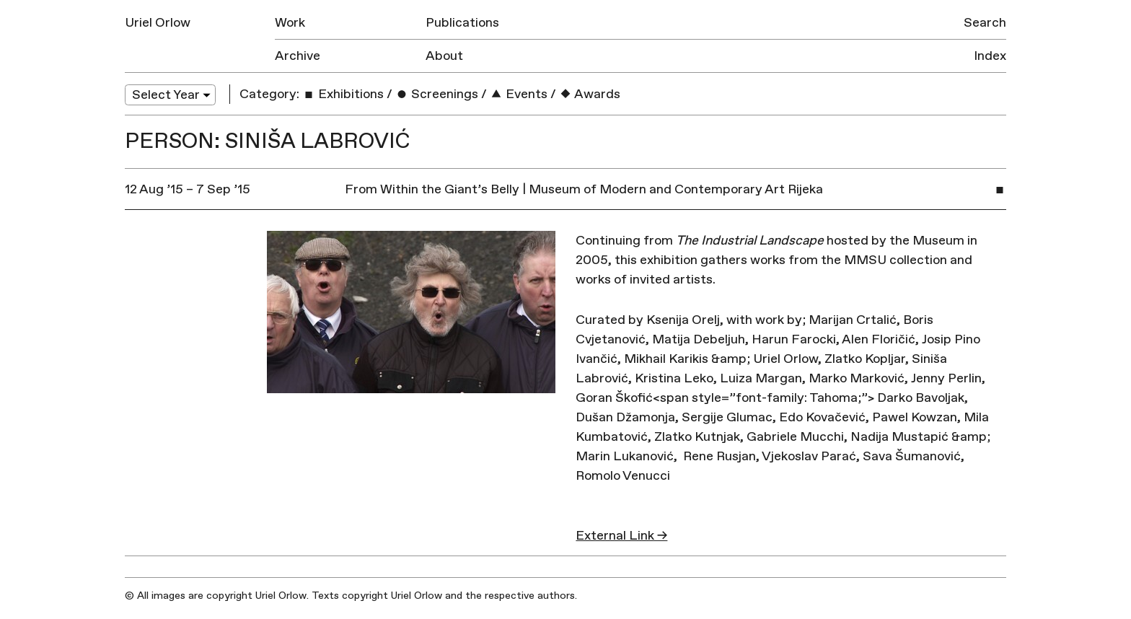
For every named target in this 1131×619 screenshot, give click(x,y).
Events (518, 94)
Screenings (436, 94)
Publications (462, 22)
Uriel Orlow (157, 22)
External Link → (621, 535)
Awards (589, 94)
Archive (297, 56)
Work (290, 22)
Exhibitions (343, 94)
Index (990, 56)
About (444, 56)
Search (985, 22)
